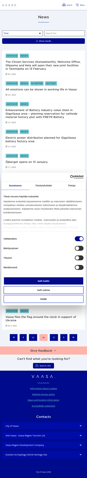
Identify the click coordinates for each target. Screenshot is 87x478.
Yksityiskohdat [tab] (43, 185)
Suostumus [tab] (15, 185)
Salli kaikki (43, 281)
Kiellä (43, 299)
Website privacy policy (43, 394)
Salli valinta (43, 290)
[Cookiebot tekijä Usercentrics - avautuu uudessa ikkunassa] (70, 177)
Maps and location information (43, 400)
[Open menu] (80, 5)
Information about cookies (43, 388)
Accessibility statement (43, 405)
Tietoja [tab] (71, 185)
